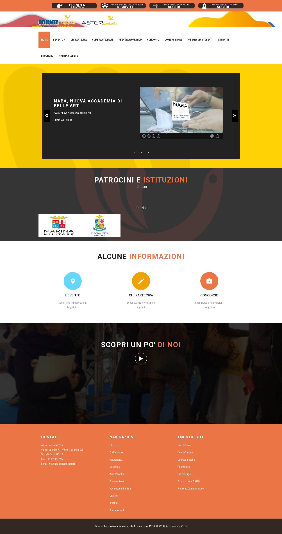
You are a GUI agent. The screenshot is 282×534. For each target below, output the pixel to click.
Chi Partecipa (79, 39)
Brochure (47, 55)
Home (44, 39)
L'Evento (114, 445)
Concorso (153, 39)
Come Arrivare (173, 39)
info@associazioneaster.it (62, 463)
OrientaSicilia (184, 445)
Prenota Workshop (130, 39)
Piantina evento (68, 55)
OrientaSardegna (186, 459)
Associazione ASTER (189, 481)
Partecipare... (116, 459)
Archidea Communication (191, 488)
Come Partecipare (102, 39)
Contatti (223, 39)
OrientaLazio (184, 466)
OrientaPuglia (184, 474)
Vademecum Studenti (200, 39)
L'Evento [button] (59, 39)
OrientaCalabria (185, 452)
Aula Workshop (117, 474)
